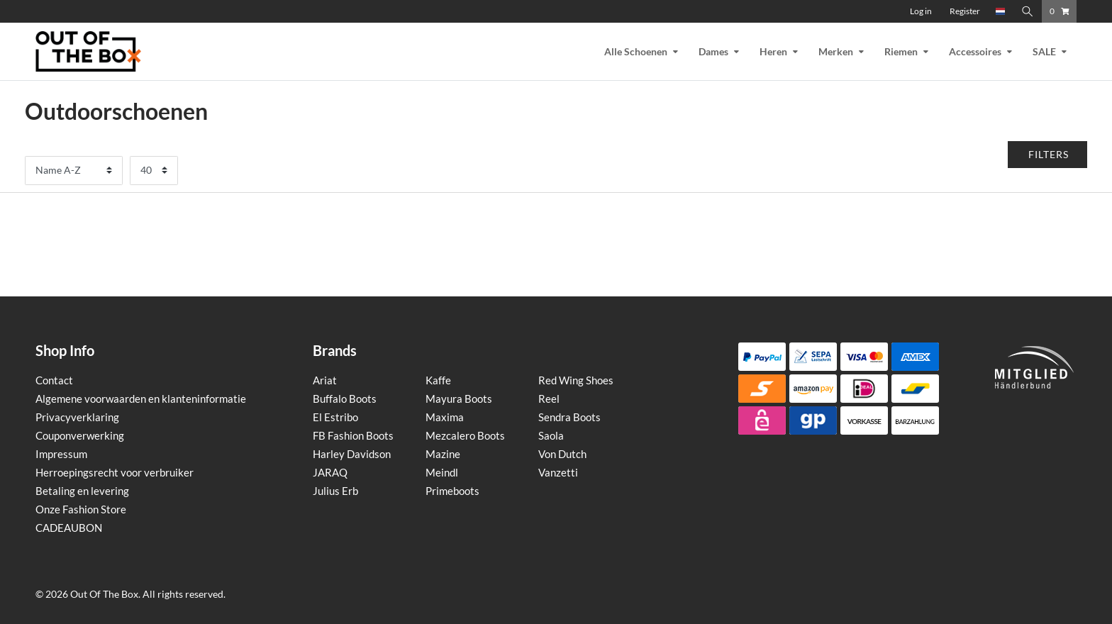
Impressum (61, 453)
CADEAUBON (68, 527)
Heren (773, 51)
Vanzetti (558, 472)
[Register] (965, 11)
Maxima (445, 417)
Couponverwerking (79, 435)
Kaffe (438, 380)
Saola (551, 435)
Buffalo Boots (345, 398)
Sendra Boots (569, 417)
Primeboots (452, 490)
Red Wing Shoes (575, 380)
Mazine (443, 453)
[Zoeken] (1027, 11)
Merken (835, 51)
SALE (1044, 51)
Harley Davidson (352, 453)
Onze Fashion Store (80, 509)
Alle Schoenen (635, 51)
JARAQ (330, 472)
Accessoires (975, 51)
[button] (1048, 154)
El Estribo (335, 417)
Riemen (901, 51)
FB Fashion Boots (353, 435)
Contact (54, 380)
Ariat (325, 380)
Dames (713, 51)
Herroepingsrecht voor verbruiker (114, 472)
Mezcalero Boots (465, 435)
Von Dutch (562, 453)
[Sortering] (74, 170)
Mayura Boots (459, 398)
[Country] (1000, 11)
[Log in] (921, 11)
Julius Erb (335, 490)
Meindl (442, 472)
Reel (549, 398)
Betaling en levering (82, 490)
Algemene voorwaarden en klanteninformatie (140, 398)
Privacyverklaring (77, 417)
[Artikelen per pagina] (154, 170)
